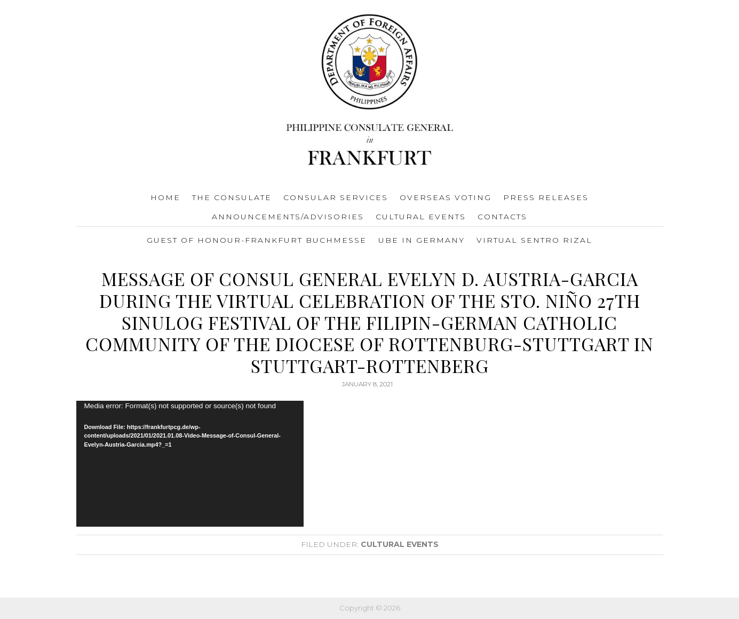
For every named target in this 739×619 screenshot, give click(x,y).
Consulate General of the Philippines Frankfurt (369, 91)
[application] (190, 464)
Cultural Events (400, 544)
